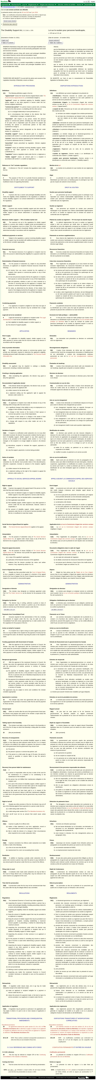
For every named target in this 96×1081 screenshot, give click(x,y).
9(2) (4, 350)
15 (4, 630)
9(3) (4, 366)
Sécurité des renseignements (46, 1077)
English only (5, 40)
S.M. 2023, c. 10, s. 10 (9, 609)
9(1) (4, 338)
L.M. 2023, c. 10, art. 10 (56, 609)
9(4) (4, 376)
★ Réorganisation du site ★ (9, 6)
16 (4, 644)
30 (4, 1054)
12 (4, 572)
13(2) (5, 603)
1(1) (4, 93)
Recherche (16, 4)
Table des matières (56, 43)
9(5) (4, 385)
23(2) (5, 843)
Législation (5, 4)
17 (4, 662)
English (93, 1)
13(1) (5, 591)
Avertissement (23, 1077)
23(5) (5, 885)
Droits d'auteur (33, 1077)
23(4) (5, 872)
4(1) (4, 208)
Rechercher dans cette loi (9, 24)
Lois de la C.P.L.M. (29, 6)
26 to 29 (8, 1038)
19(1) (5, 711)
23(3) (5, 858)
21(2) (5, 770)
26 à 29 (55, 1038)
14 (4, 617)
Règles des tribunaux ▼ (48, 4)
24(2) (5, 986)
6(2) (4, 263)
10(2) (5, 433)
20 (4, 732)
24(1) (5, 900)
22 (4, 804)
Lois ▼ (24, 4)
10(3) (5, 460)
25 (4, 1026)
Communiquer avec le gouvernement (66, 1077)
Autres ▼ (80, 4)
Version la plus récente (10, 21)
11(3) (5, 537)
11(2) (5, 527)
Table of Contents (8, 43)
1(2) (4, 168)
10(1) (5, 403)
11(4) (5, 550)
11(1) (5, 488)
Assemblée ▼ (89, 4)
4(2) (4, 222)
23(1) (5, 824)
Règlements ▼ (33, 4)
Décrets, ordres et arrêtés (66, 4)
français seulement (54, 40)
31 (4, 1064)
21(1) (5, 740)
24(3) (5, 1009)
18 (4, 699)
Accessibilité (13, 1077)
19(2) (5, 725)
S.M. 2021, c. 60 (12, 1070)
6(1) (4, 252)
